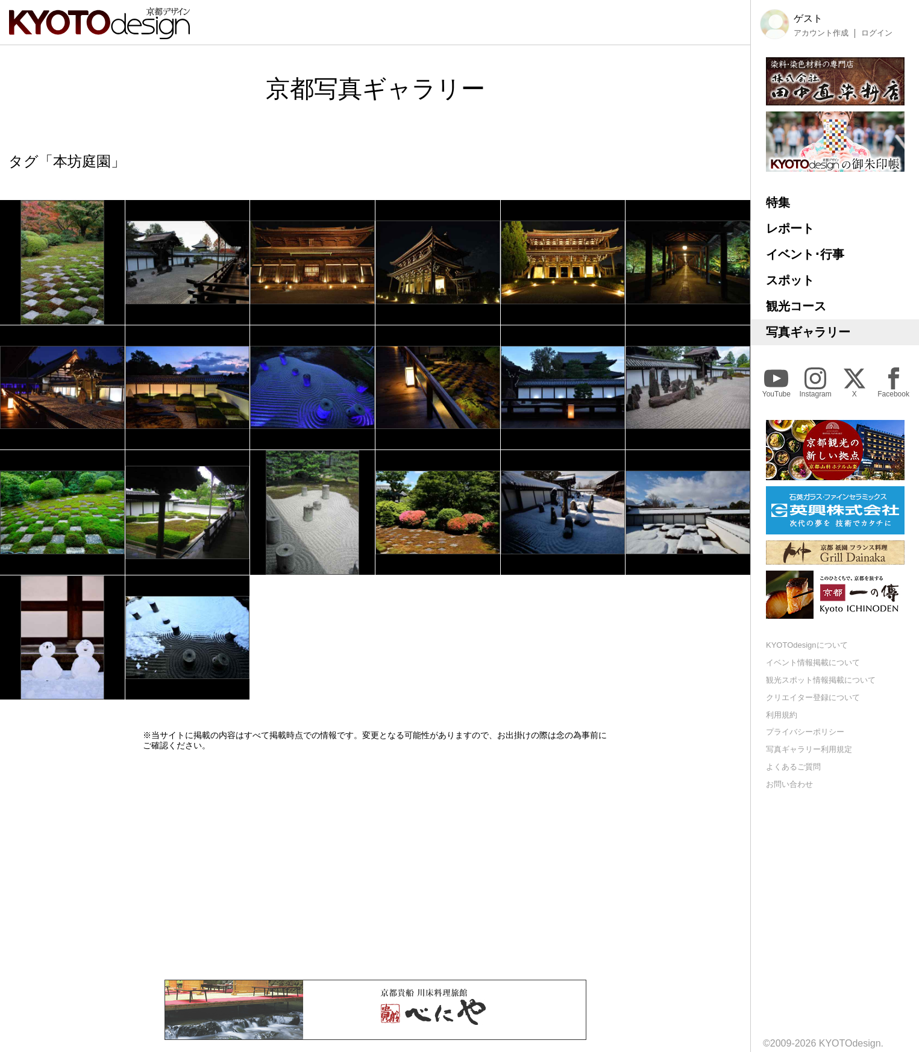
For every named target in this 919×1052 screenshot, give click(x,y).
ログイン (876, 33)
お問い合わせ (789, 784)
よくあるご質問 (793, 766)
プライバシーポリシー (805, 731)
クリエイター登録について (813, 697)
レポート (790, 228)
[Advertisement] (375, 865)
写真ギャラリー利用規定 (809, 749)
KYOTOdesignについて (807, 645)
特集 (778, 202)
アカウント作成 (821, 33)
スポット (790, 280)
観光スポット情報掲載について (821, 679)
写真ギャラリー (808, 332)
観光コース (796, 306)
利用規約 (781, 714)
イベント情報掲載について (813, 662)
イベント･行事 (805, 254)
